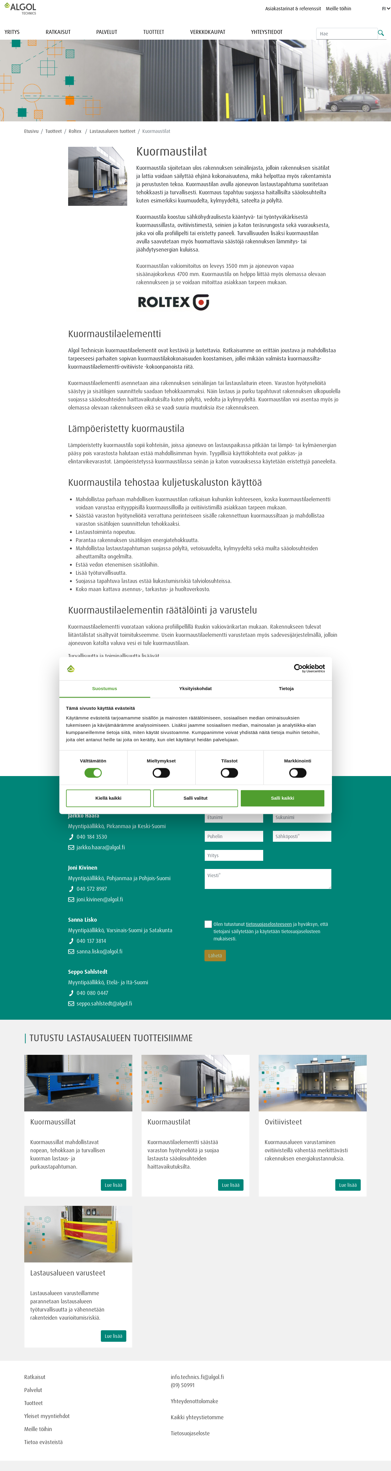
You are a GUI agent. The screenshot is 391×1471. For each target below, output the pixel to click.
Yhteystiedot (267, 31)
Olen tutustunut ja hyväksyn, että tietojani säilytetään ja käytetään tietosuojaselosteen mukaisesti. (271, 931)
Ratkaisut (58, 31)
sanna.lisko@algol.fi (99, 951)
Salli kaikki (282, 798)
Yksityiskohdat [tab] (195, 688)
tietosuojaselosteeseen (269, 924)
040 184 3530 (92, 836)
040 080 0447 (92, 992)
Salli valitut (195, 798)
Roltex (76, 131)
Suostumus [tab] (104, 688)
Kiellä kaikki (108, 798)
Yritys (12, 31)
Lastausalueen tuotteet (112, 131)
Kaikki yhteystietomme (197, 1417)
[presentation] (250, 908)
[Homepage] (27, 8)
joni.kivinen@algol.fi (100, 899)
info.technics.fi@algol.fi (197, 1377)
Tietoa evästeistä (43, 1442)
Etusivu (31, 131)
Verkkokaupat (207, 31)
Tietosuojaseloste (190, 1433)
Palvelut (106, 31)
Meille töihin (338, 8)
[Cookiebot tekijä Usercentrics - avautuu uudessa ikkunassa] (298, 668)
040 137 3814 (91, 940)
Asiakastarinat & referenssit (293, 8)
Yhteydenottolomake (194, 1401)
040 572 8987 (92, 888)
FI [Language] (386, 8)
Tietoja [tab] (286, 688)
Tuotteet (153, 31)
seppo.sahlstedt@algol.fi (104, 1003)
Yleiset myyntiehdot (47, 1416)
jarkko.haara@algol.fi (101, 847)
